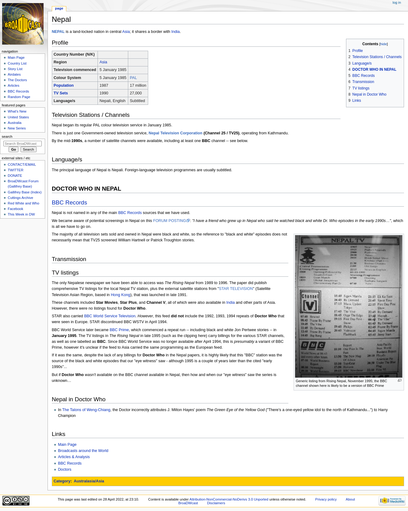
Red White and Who (23, 203)
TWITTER (15, 170)
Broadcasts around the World (83, 451)
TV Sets (61, 93)
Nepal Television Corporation (175, 133)
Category (62, 481)
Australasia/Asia (89, 481)
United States (18, 117)
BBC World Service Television (109, 316)
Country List (17, 63)
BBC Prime (119, 330)
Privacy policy (326, 499)
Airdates (14, 74)
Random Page (19, 97)
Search (7, 136)
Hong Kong (120, 295)
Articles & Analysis (74, 457)
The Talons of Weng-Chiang (86, 410)
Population (64, 85)
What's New (17, 111)
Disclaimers (216, 503)
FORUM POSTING (169, 221)
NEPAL (58, 32)
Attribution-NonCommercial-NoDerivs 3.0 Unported (229, 499)
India (175, 32)
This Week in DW (21, 214)
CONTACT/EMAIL (22, 164)
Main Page (67, 444)
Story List (15, 69)
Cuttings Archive (20, 198)
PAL (133, 78)
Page (59, 8)
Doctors (64, 469)
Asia (126, 32)
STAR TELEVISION (236, 289)
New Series (17, 128)
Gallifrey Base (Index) (24, 192)
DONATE (15, 175)
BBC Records (69, 202)
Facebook (15, 209)
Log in (397, 2)
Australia (14, 123)
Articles (13, 85)
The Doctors (17, 80)
